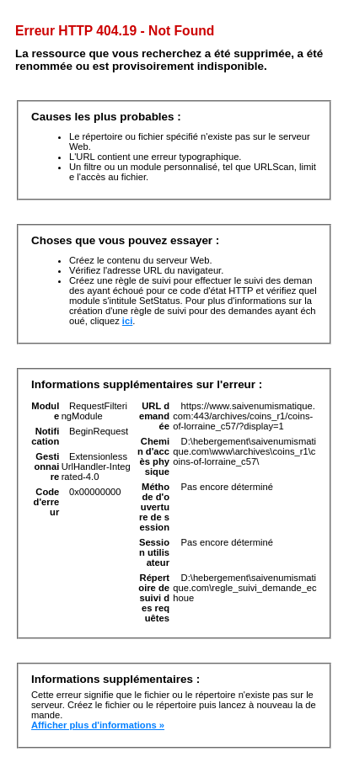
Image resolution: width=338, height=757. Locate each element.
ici (127, 321)
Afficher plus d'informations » (97, 725)
